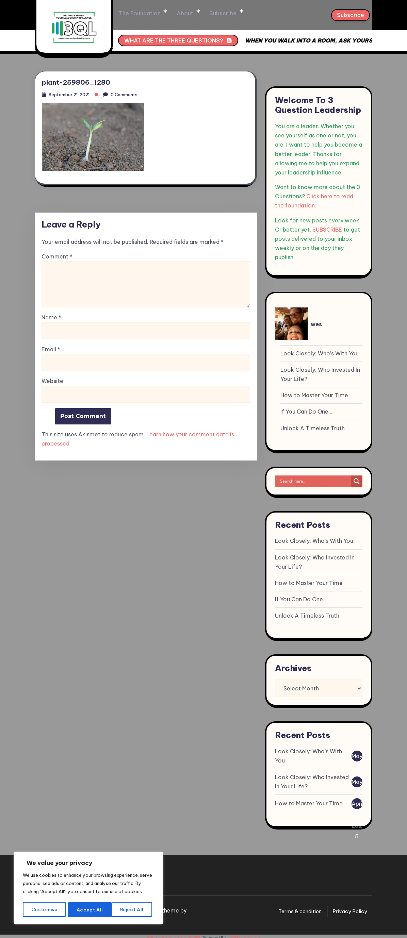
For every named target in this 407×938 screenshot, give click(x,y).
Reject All (88, 910)
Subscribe (248, 13)
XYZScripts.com (244, 934)
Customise (44, 910)
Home (127, 13)
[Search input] (314, 478)
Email (51, 348)
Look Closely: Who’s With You (319, 350)
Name (51, 316)
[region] (88, 884)
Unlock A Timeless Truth (312, 424)
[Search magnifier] (356, 478)
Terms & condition (294, 908)
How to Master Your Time (314, 392)
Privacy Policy (348, 908)
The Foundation (170, 13)
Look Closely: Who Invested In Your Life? (320, 371)
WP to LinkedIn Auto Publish (174, 934)
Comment (57, 256)
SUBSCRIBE (327, 226)
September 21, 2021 (72, 93)
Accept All (133, 910)
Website (52, 380)
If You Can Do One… (306, 408)
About (213, 13)
